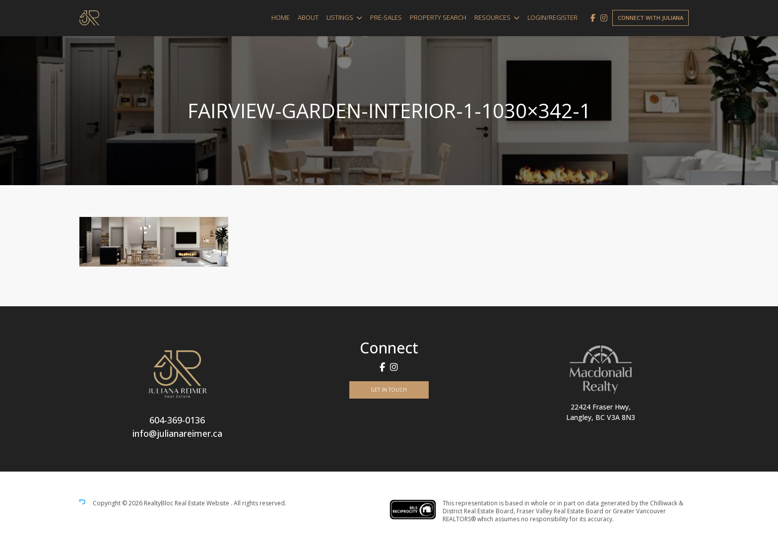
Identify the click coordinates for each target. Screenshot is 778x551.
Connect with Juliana (650, 17)
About (308, 17)
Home (280, 17)
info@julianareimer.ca (177, 433)
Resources (492, 17)
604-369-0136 (177, 420)
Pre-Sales (386, 17)
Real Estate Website (203, 503)
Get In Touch (389, 389)
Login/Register (552, 17)
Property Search (438, 17)
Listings (339, 17)
